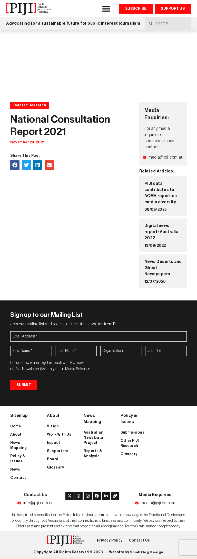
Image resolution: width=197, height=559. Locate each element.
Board (52, 459)
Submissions (133, 432)
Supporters (57, 451)
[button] (106, 8)
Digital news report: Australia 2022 (161, 232)
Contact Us (139, 540)
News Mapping (18, 445)
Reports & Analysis (93, 453)
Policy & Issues (17, 458)
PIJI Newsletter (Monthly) (35, 369)
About (16, 434)
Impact (53, 443)
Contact (18, 478)
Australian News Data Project (93, 438)
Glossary (55, 467)
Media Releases (77, 369)
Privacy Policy (110, 540)
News (15, 469)
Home (15, 426)
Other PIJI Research (130, 443)
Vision (53, 426)
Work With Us (59, 434)
